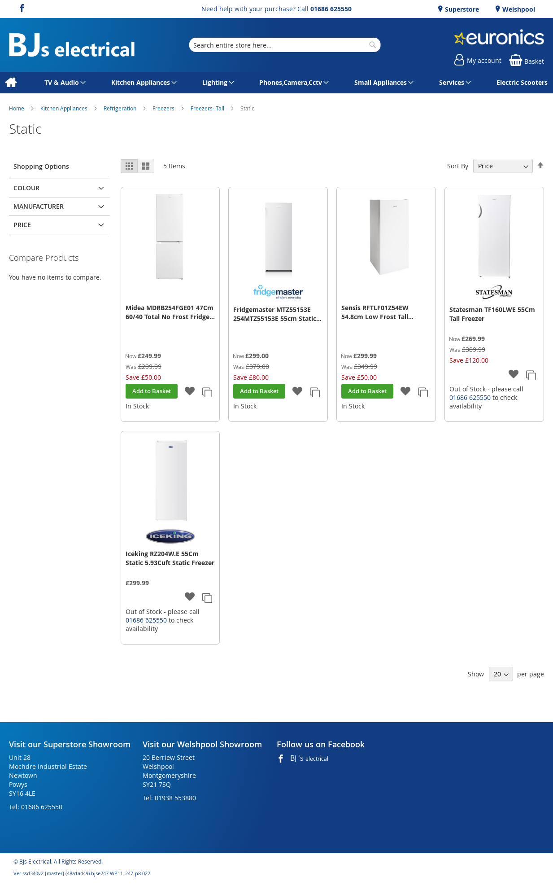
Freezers (164, 108)
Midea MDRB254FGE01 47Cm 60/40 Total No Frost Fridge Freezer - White (169, 312)
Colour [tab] (26, 188)
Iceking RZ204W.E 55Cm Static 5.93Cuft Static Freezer (170, 558)
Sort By (457, 166)
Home (17, 108)
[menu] (276, 82)
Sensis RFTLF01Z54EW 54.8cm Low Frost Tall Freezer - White (375, 312)
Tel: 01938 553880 (169, 798)
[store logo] (72, 45)
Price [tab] (22, 224)
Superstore (461, 9)
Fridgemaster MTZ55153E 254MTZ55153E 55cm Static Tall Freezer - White (274, 314)
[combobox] (285, 45)
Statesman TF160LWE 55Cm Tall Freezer (492, 314)
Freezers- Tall (208, 108)
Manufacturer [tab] (38, 206)
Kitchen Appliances (64, 108)
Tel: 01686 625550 (35, 807)
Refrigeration (121, 108)
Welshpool (518, 9)
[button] (189, 391)
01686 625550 (331, 8)
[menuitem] (10, 82)
